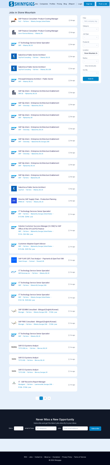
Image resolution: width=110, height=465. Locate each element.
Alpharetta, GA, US (31, 96)
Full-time (26, 21)
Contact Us (38, 457)
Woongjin (21, 323)
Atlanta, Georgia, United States (40, 21)
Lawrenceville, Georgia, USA (43, 397)
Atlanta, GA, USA (46, 71)
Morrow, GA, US (42, 360)
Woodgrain (22, 397)
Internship (26, 108)
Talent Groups (23, 270)
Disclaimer (56, 457)
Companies (44, 4)
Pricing (59, 4)
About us (47, 457)
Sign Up (89, 4)
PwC (20, 21)
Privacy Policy (67, 457)
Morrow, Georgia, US (41, 384)
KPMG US (21, 207)
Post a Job (103, 4)
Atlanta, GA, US (28, 46)
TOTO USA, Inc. (23, 360)
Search (90, 79)
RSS (25, 457)
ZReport (71, 4)
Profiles (52, 4)
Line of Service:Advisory (26, 34)
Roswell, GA (40, 270)
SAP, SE (21, 96)
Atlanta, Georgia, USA (40, 323)
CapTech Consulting (25, 58)
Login (80, 4)
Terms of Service (80, 457)
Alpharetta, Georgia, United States (41, 219)
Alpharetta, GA (28, 120)
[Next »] (49, 411)
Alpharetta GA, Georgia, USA (40, 145)
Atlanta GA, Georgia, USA (39, 295)
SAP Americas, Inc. (24, 283)
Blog (65, 4)
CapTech (21, 194)
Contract (32, 270)
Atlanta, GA (39, 34)
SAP (20, 46)
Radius (85, 58)
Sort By (85, 70)
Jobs (36, 4)
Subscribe (95, 441)
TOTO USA (22, 372)
